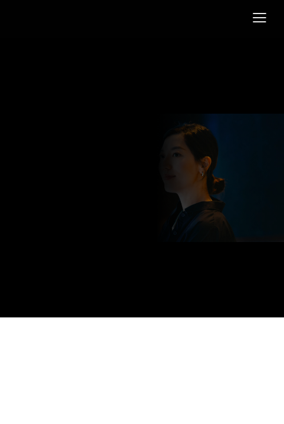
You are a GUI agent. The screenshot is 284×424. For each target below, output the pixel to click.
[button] (259, 18)
